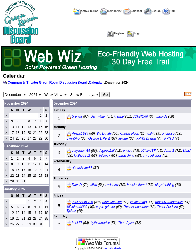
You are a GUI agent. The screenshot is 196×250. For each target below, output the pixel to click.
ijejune (123, 138)
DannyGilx (98, 116)
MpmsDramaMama (169, 202)
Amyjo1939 (80, 133)
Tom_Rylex (126, 223)
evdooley (111, 185)
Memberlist (111, 11)
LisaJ (187, 151)
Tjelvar (71, 211)
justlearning (138, 202)
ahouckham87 (82, 168)
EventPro (73, 138)
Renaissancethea (136, 207)
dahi (150, 133)
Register (116, 33)
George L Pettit (99, 138)
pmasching (126, 155)
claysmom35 (81, 151)
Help (169, 11)
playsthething (164, 185)
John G (169, 151)
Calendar (132, 11)
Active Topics (85, 11)
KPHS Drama (146, 138)
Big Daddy (104, 133)
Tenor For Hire (167, 207)
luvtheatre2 (82, 155)
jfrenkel (119, 116)
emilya (127, 151)
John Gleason (112, 202)
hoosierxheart (137, 185)
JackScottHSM (82, 202)
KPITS (169, 138)
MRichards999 (77, 207)
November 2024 (16, 103)
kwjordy (161, 116)
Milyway (104, 155)
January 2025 (14, 189)
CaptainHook (129, 133)
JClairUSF (148, 151)
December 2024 (65, 103)
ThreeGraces (152, 155)
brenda (77, 116)
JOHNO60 (140, 116)
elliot (93, 185)
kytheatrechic (100, 223)
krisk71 (77, 223)
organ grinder (105, 207)
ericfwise (168, 133)
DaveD (77, 185)
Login (134, 33)
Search (152, 11)
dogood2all (107, 151)
